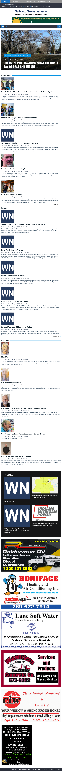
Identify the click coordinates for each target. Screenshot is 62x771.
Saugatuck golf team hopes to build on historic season (24, 224)
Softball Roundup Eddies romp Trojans (17, 327)
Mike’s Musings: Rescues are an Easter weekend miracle (23, 408)
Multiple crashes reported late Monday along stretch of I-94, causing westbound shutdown (16, 530)
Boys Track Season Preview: (12, 250)
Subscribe (11, 6)
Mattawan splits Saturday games (14, 301)
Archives (48, 6)
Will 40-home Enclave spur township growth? (19, 143)
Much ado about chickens (11, 195)
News (40, 51)
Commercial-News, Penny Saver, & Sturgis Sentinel (20, 51)
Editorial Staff (6, 94)
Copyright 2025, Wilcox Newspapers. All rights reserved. (25, 769)
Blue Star (5, 357)
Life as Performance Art (11, 383)
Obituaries (26, 6)
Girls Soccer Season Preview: (13, 276)
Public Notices (19, 6)
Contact (42, 6)
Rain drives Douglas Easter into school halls (19, 118)
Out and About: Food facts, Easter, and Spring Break (22, 434)
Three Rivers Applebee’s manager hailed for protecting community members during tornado (27, 63)
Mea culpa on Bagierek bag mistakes (16, 169)
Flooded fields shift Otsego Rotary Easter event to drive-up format (31, 1)
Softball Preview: (9, 501)
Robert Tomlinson (10, 56)
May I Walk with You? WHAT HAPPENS (16, 456)
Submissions (34, 6)
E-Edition (4, 6)
